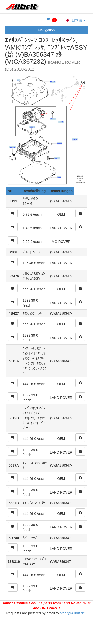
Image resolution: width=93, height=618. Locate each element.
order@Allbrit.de (72, 613)
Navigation (46, 30)
